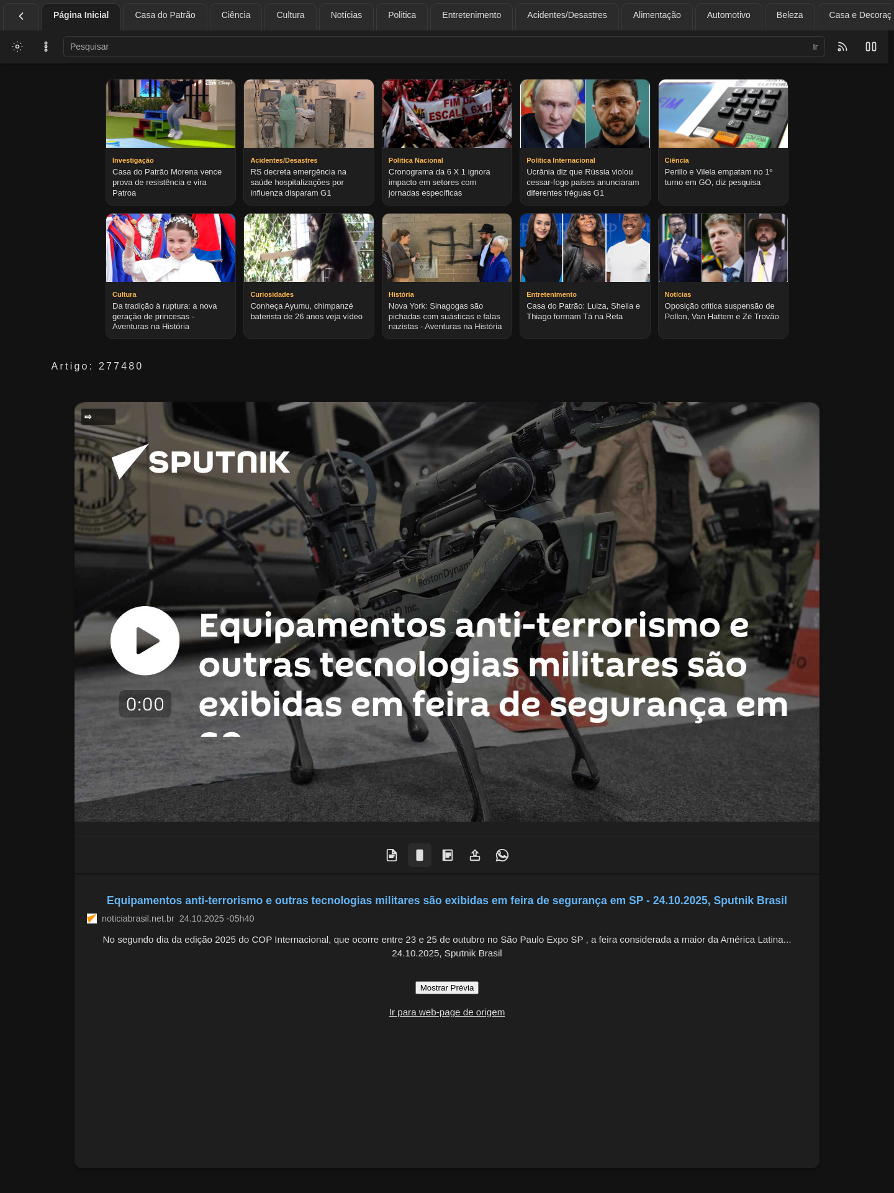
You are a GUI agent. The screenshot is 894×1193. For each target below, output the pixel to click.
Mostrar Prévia (447, 987)
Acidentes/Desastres (567, 15)
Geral (102, 416)
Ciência (236, 15)
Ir (815, 47)
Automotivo (729, 15)
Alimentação (657, 15)
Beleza (790, 15)
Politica (402, 15)
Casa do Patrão (165, 15)
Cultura (290, 15)
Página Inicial (81, 15)
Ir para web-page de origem (447, 1012)
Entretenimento (471, 15)
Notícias (347, 15)
